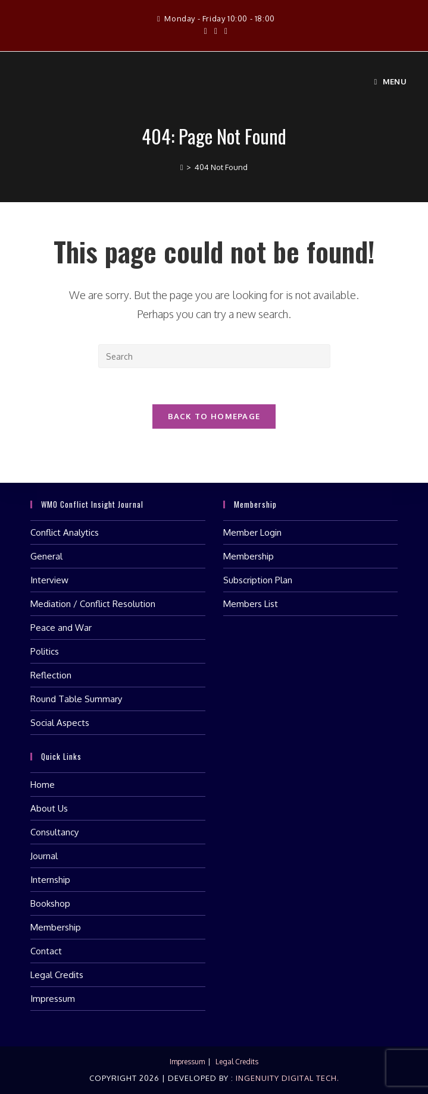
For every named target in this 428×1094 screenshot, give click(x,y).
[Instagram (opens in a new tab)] (216, 31)
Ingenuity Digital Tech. (286, 1078)
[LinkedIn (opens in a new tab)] (224, 31)
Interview (49, 580)
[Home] (181, 167)
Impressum (52, 998)
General (46, 556)
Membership (248, 556)
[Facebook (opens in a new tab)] (206, 31)
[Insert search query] (214, 356)
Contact (46, 951)
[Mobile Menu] (390, 81)
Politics (44, 651)
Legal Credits (56, 974)
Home (42, 784)
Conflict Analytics (64, 532)
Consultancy (54, 832)
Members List (250, 603)
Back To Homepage (214, 416)
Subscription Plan (257, 580)
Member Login (252, 532)
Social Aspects (59, 722)
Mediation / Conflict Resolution (92, 603)
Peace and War (61, 627)
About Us (49, 808)
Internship (50, 879)
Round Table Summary (76, 699)
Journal (44, 856)
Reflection (50, 675)
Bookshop (50, 903)
